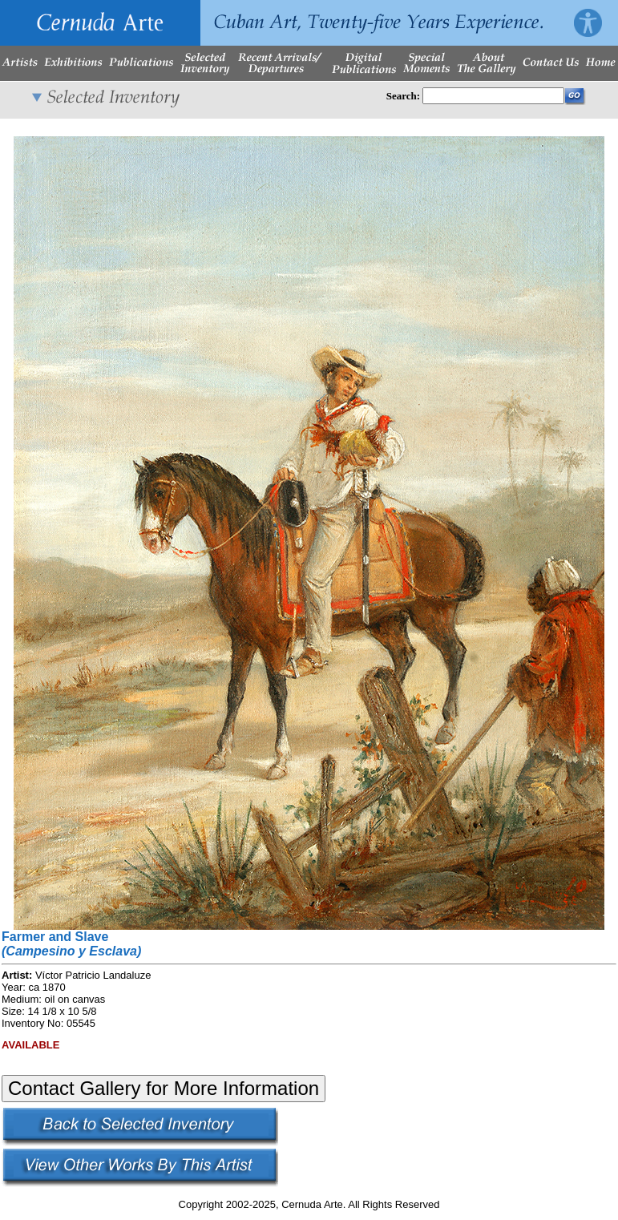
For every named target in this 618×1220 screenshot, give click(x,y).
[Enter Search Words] (493, 95)
